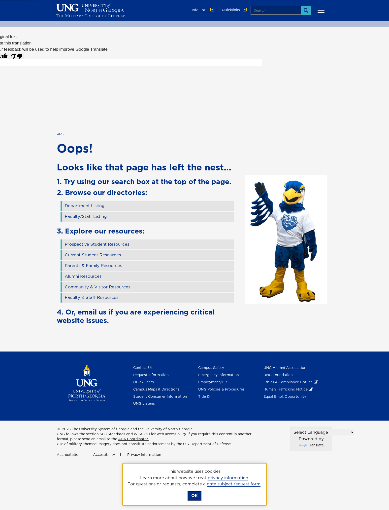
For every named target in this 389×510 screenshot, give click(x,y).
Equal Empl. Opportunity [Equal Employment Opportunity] (284, 396)
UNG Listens (144, 403)
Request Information (151, 374)
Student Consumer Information (160, 396)
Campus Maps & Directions (156, 389)
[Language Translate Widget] (323, 432)
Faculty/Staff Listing (86, 216)
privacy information (228, 478)
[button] (321, 10)
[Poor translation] (16, 56)
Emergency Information (218, 374)
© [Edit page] (58, 429)
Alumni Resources (83, 276)
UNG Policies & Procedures (221, 389)
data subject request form (233, 484)
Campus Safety (211, 367)
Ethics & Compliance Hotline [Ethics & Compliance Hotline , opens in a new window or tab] (288, 382)
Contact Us (143, 367)
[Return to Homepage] (86, 382)
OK (194, 496)
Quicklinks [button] (235, 9)
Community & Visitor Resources (97, 287)
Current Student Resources (93, 255)
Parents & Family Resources (93, 266)
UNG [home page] (60, 134)
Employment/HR (212, 382)
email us (92, 312)
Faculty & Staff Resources (91, 297)
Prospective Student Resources (97, 244)
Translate (311, 445)
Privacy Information (144, 454)
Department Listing (84, 206)
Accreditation (69, 454)
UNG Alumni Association (284, 367)
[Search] (306, 10)
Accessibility (104, 454)
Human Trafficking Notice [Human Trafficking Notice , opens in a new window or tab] (285, 389)
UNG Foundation (278, 374)
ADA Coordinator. (133, 438)
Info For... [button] (203, 9)
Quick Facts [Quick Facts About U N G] (143, 382)
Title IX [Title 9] (204, 396)
